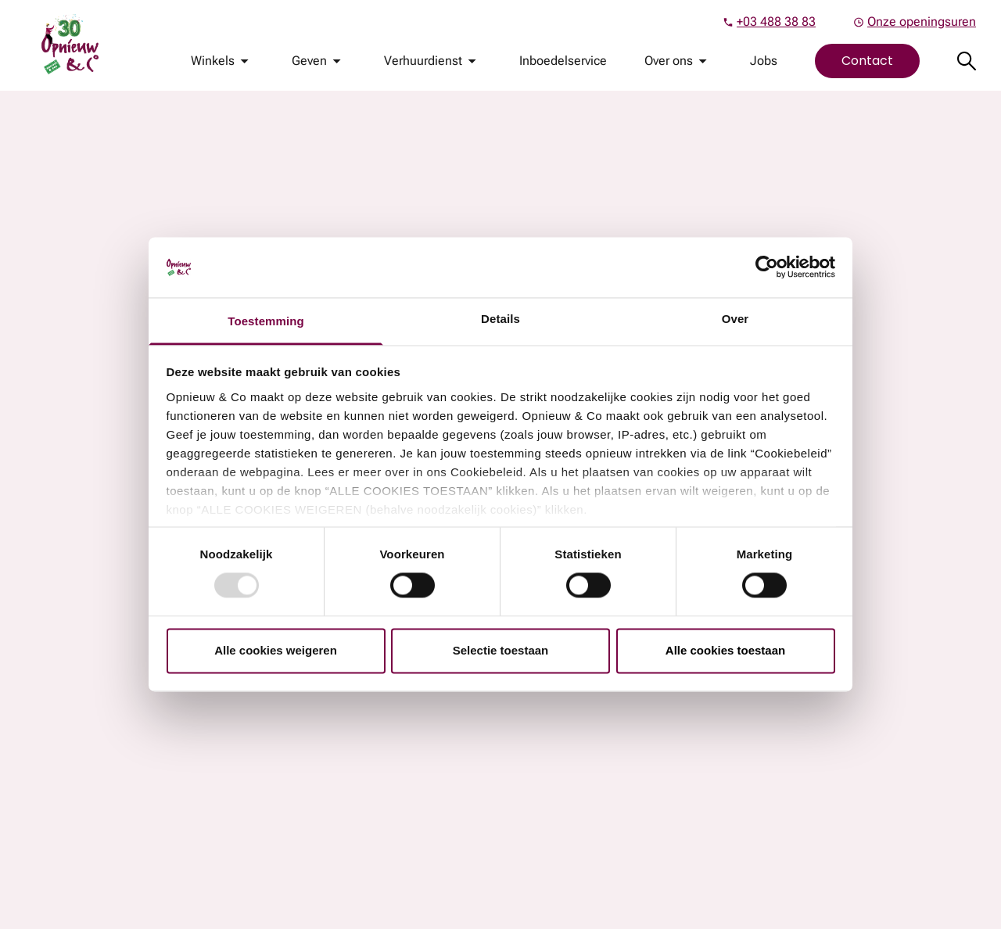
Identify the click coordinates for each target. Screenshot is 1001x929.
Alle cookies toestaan (725, 650)
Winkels (213, 60)
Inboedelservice (563, 60)
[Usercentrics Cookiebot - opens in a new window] (766, 267)
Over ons (668, 60)
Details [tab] (500, 318)
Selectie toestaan (501, 650)
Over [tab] (735, 318)
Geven (309, 60)
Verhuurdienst (423, 60)
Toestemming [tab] (266, 321)
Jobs (763, 60)
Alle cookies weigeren (275, 650)
